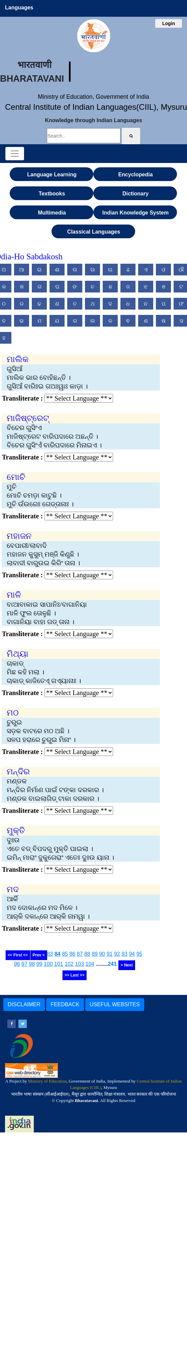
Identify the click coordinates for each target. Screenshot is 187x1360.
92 (117, 954)
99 (39, 964)
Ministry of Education (47, 1081)
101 (58, 964)
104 (89, 964)
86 (72, 954)
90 (102, 954)
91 (110, 954)
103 (79, 964)
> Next (126, 965)
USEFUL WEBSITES (115, 1004)
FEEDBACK (65, 1004)
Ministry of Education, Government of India (93, 96)
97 (24, 964)
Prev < (38, 955)
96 (17, 964)
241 (112, 964)
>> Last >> (74, 975)
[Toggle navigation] (14, 153)
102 (69, 964)
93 (124, 954)
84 (58, 954)
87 (80, 954)
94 (132, 954)
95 (139, 954)
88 (87, 954)
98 (32, 964)
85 (65, 954)
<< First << (18, 955)
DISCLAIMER (24, 1004)
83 (50, 954)
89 (95, 954)
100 (48, 964)
